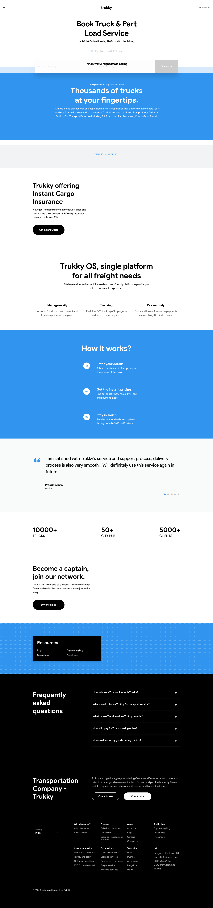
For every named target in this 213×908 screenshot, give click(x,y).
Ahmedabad (133, 861)
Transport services (110, 852)
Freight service (108, 865)
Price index (159, 837)
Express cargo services (112, 861)
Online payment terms (85, 861)
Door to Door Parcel (146, 116)
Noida (130, 869)
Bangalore (132, 865)
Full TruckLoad (109, 116)
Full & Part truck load (110, 828)
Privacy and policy (82, 856)
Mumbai (131, 856)
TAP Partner (106, 832)
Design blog (43, 655)
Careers (131, 837)
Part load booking (109, 869)
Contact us (132, 841)
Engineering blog (75, 650)
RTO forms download (84, 865)
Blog (129, 832)
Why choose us (81, 828)
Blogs (39, 650)
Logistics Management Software (112, 838)
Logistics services (109, 856)
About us (131, 828)
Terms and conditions (84, 852)
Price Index (72, 655)
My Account (204, 7)
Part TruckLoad (126, 116)
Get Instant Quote (48, 229)
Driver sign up (48, 604)
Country (38, 829)
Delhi (129, 852)
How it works (80, 832)
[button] (4, 8)
